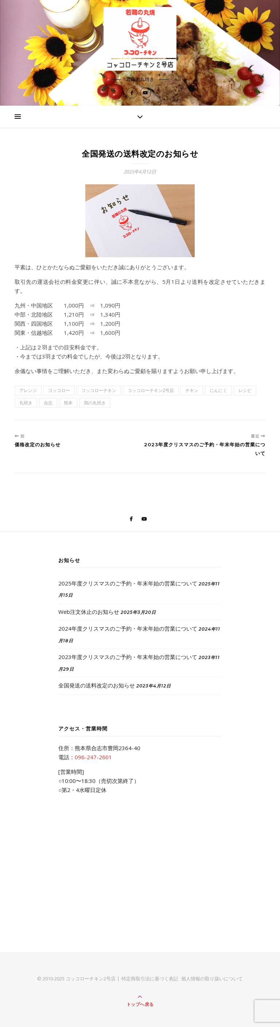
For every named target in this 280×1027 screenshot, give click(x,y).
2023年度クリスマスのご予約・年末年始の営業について (127, 657)
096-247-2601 (93, 757)
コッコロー (59, 390)
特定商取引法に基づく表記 (149, 978)
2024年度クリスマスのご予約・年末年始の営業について (127, 628)
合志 (48, 403)
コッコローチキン (98, 390)
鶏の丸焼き (95, 403)
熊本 (68, 403)
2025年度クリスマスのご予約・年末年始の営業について (127, 583)
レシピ (245, 390)
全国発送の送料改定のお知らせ (96, 685)
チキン (191, 390)
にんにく (218, 390)
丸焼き (25, 403)
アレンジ (28, 390)
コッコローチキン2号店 (151, 390)
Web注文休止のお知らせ (88, 611)
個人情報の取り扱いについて (212, 978)
